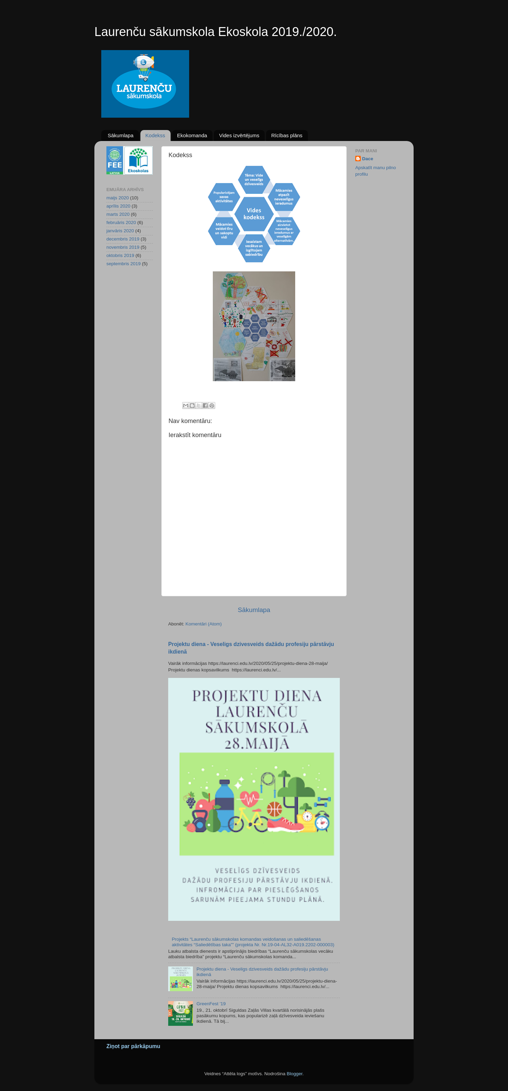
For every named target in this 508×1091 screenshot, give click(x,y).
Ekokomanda (192, 135)
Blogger (294, 1073)
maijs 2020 (117, 197)
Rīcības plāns (286, 135)
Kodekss (155, 135)
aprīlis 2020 (118, 206)
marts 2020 (118, 214)
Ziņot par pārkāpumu (133, 1046)
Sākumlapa (121, 135)
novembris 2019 (122, 247)
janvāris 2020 (120, 230)
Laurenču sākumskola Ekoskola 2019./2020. (215, 32)
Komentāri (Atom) (203, 623)
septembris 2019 (123, 263)
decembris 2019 (122, 239)
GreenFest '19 (211, 1003)
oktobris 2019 (120, 255)
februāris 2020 (121, 222)
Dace (367, 158)
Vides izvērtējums (239, 135)
